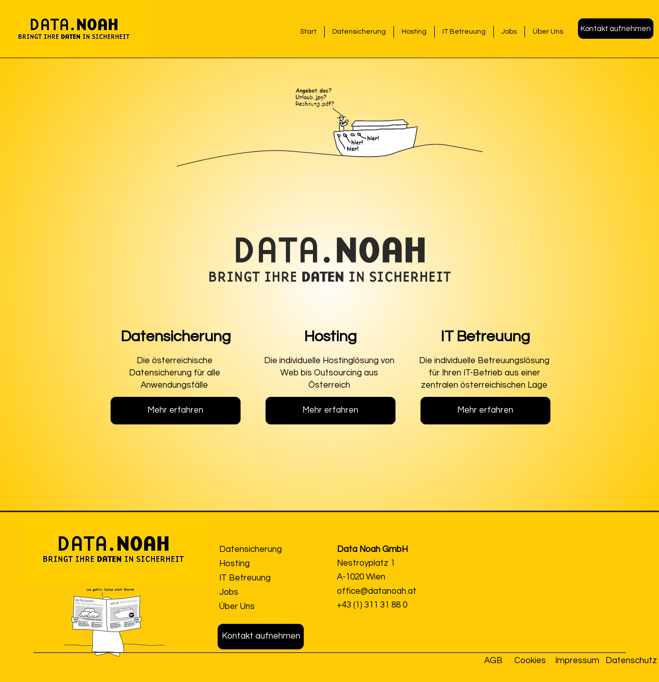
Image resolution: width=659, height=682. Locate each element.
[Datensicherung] (255, 549)
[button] (615, 28)
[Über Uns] (255, 607)
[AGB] (495, 661)
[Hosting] (255, 564)
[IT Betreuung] (255, 578)
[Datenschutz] (632, 661)
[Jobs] (255, 592)
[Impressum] (577, 661)
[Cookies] (531, 661)
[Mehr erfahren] (176, 410)
